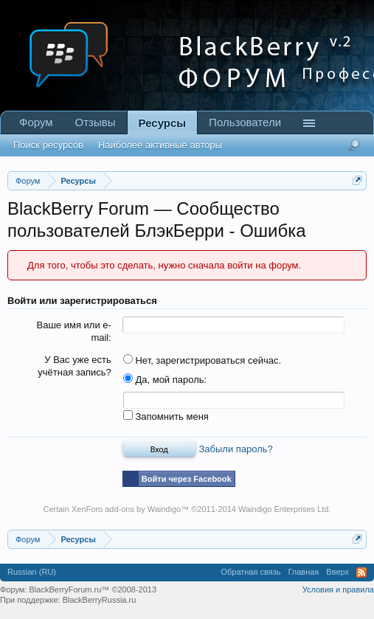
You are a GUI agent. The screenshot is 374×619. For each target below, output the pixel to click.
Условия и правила (338, 589)
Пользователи (245, 122)
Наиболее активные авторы (160, 145)
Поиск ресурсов (48, 145)
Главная (303, 571)
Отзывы (95, 122)
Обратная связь (250, 571)
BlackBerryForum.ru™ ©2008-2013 (93, 589)
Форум (36, 122)
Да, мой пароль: (165, 379)
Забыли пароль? (235, 448)
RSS (361, 572)
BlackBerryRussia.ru (99, 599)
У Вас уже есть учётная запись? (74, 366)
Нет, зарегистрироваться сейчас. (202, 360)
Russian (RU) (31, 571)
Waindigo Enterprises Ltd (283, 509)
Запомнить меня (166, 416)
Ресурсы (163, 123)
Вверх (337, 571)
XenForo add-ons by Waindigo (126, 509)
